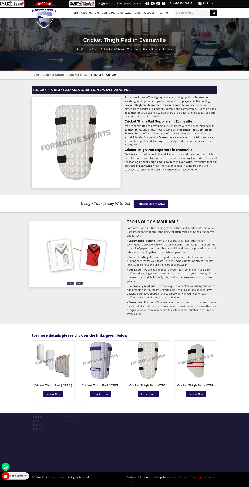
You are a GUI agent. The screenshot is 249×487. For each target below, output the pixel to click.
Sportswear (125, 12)
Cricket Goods (54, 75)
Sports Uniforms (105, 12)
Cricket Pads (78, 75)
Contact (164, 12)
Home (75, 12)
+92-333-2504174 (181, 3)
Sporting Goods (144, 12)
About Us (86, 12)
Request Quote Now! (151, 204)
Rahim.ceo (206, 4)
